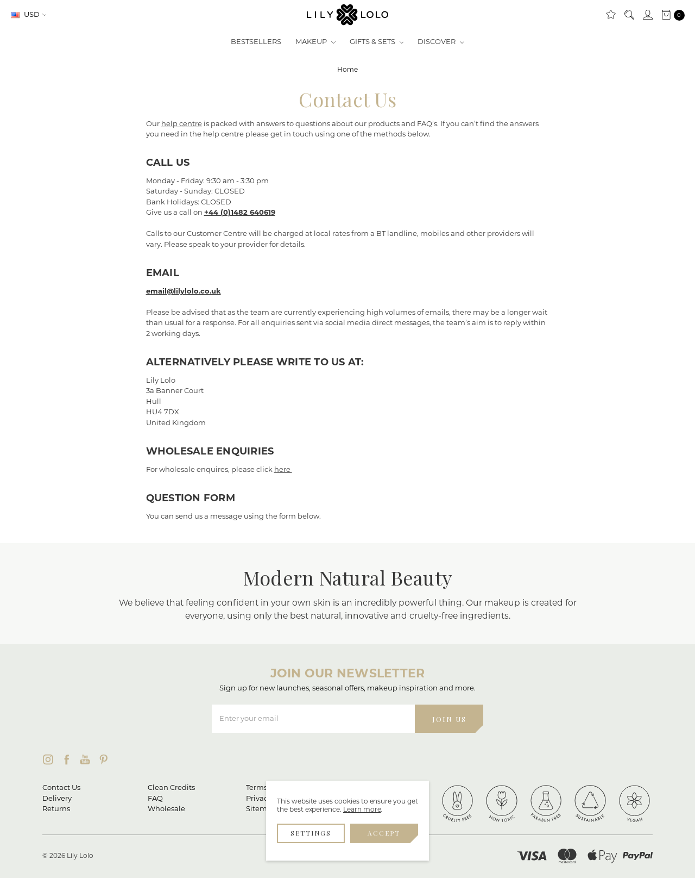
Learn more (362, 810)
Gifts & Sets (377, 42)
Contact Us (61, 788)
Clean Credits (171, 788)
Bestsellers (256, 42)
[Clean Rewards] (610, 15)
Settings (310, 833)
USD (29, 14)
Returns (56, 809)
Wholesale (166, 809)
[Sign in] (647, 15)
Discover (441, 42)
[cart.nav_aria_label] (670, 15)
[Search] (629, 15)
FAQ (155, 798)
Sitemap (261, 809)
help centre (181, 124)
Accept (384, 833)
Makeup (315, 42)
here (283, 470)
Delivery (57, 798)
